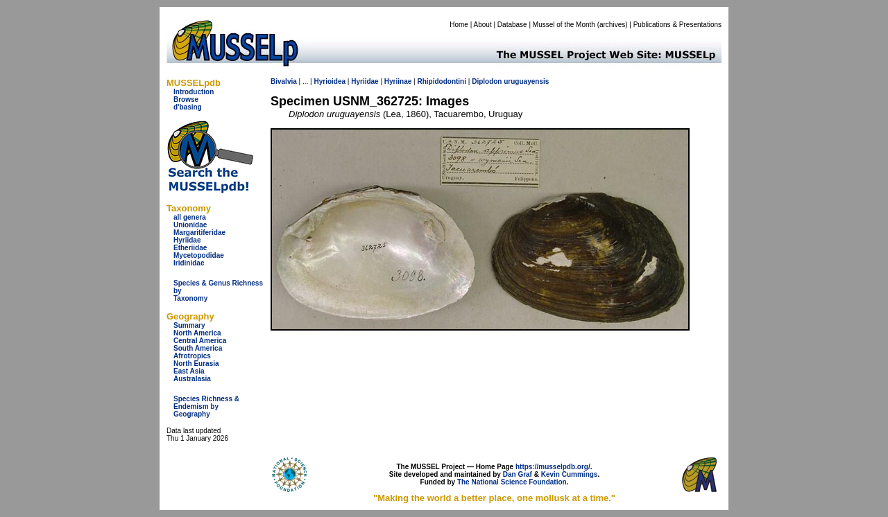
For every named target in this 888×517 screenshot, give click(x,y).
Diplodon (487, 81)
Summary (189, 325)
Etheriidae (190, 248)
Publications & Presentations (677, 24)
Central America (199, 340)
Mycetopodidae (198, 255)
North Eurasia (196, 363)
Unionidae (190, 225)
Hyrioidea (329, 81)
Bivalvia (284, 81)
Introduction (193, 92)
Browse (185, 99)
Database (512, 24)
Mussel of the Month (564, 24)
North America (197, 333)
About (483, 24)
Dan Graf (517, 474)
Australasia (192, 379)
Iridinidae (188, 263)
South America (197, 348)
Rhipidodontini (441, 81)
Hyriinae (397, 81)
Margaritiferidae (199, 232)
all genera (189, 217)
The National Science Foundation (512, 482)
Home (459, 24)
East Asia (189, 371)
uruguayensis (526, 81)
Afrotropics (192, 356)
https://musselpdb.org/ (552, 467)
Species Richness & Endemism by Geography (206, 406)
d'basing (187, 107)
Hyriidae (186, 240)
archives (612, 24)
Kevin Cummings (569, 474)
